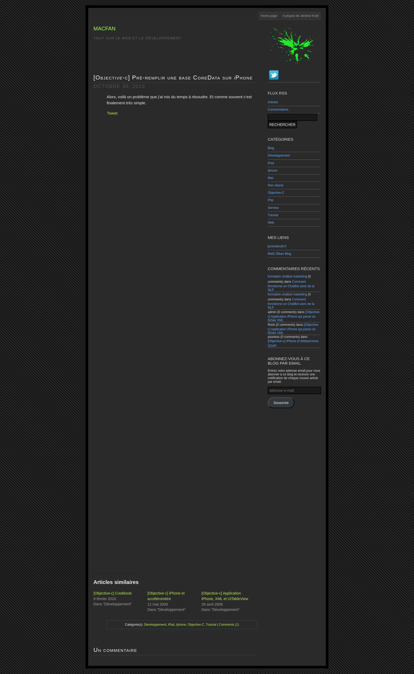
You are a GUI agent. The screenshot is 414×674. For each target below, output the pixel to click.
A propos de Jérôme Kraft (300, 16)
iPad (271, 163)
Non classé (275, 185)
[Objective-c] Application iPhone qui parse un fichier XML (294, 316)
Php (270, 200)
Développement (279, 155)
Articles (273, 102)
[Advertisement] (294, 490)
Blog (271, 148)
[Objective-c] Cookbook (112, 593)
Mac (271, 178)
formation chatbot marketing (287, 276)
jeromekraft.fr (277, 246)
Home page (269, 16)
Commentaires (278, 109)
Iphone (272, 170)
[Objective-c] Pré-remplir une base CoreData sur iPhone (173, 77)
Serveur (273, 208)
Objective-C (276, 193)
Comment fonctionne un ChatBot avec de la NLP (291, 286)
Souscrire (281, 403)
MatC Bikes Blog (279, 254)
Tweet (112, 113)
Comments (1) (229, 624)
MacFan (104, 28)
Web (271, 222)
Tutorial (273, 215)
